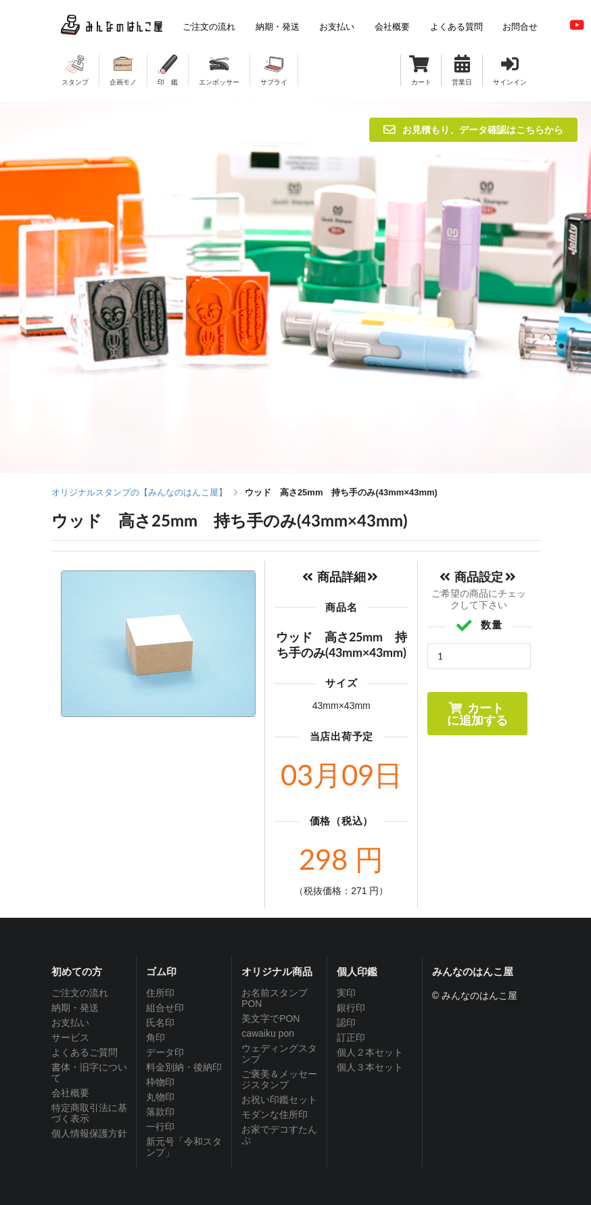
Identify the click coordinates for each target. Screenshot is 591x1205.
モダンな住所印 (274, 1114)
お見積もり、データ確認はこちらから (473, 129)
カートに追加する (477, 713)
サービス (70, 1037)
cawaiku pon (267, 1033)
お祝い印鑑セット (279, 1099)
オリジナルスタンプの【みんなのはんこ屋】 (139, 492)
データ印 (165, 1052)
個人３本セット (370, 1067)
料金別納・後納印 (184, 1067)
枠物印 (160, 1082)
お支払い (70, 1022)
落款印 (160, 1111)
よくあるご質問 (84, 1052)
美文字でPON (270, 1018)
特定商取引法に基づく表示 (89, 1113)
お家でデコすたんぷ (279, 1135)
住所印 (160, 992)
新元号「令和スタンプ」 (184, 1147)
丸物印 (160, 1096)
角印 (155, 1037)
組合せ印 (165, 1007)
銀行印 (351, 1007)
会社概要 (70, 1092)
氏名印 (160, 1022)
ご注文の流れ (79, 992)
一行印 (160, 1126)
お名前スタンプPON (274, 998)
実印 (346, 992)
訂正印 (351, 1037)
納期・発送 (75, 1007)
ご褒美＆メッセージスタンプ (279, 1079)
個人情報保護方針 (89, 1133)
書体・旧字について (89, 1072)
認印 (346, 1022)
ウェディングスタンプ (279, 1053)
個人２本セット (370, 1052)
